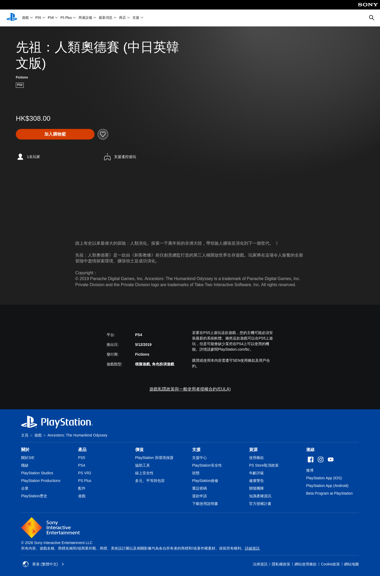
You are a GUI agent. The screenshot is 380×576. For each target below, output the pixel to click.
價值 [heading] (139, 449)
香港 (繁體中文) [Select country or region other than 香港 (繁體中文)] (43, 564)
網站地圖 (351, 564)
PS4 (51, 18)
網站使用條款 (305, 564)
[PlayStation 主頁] (11, 18)
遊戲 (25, 18)
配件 (82, 488)
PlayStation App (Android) (327, 486)
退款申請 (199, 496)
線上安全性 (144, 473)
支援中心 (199, 458)
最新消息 (105, 18)
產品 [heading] (82, 449)
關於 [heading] (25, 449)
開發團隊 (256, 488)
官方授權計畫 (260, 503)
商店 (122, 18)
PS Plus (66, 18)
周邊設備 (85, 18)
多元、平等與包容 (150, 481)
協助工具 (142, 465)
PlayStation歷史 (34, 496)
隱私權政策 (281, 564)
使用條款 (256, 458)
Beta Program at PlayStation (329, 493)
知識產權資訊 (260, 496)
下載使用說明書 (205, 503)
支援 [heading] (196, 449)
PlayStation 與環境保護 (154, 458)
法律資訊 (260, 564)
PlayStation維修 (205, 481)
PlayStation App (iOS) (324, 478)
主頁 (24, 435)
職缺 (24, 465)
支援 (135, 18)
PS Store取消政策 (264, 465)
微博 (310, 470)
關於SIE (28, 458)
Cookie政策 (330, 564)
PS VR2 (84, 473)
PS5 (38, 18)
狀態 (196, 473)
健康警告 (256, 481)
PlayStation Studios (37, 473)
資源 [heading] (253, 449)
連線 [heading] (310, 449)
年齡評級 (256, 473)
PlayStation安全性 (207, 465)
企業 (24, 488)
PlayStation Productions (40, 481)
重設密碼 (199, 488)
